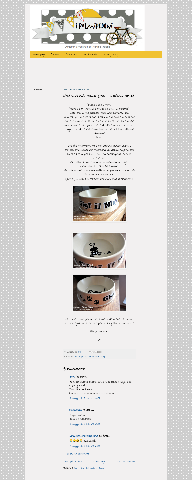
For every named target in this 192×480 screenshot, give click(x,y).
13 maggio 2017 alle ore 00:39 (84, 398)
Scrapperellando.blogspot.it (83, 436)
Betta (72, 377)
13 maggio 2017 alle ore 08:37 (84, 424)
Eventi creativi (90, 55)
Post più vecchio (125, 462)
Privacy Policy (111, 55)
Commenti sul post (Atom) (89, 468)
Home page (39, 55)
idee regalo (79, 356)
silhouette (89, 356)
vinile (97, 356)
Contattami (71, 55)
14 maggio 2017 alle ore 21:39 (84, 446)
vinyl (103, 356)
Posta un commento (78, 454)
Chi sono (55, 55)
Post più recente (73, 462)
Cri (80, 352)
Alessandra (75, 410)
